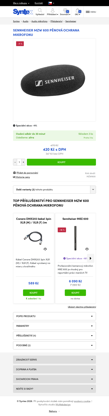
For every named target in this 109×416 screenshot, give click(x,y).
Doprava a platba (26, 369)
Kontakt (39, 3)
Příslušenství (56, 21)
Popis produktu (25, 316)
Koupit (61, 162)
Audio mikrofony (39, 21)
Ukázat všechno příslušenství (82, 306)
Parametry (22, 326)
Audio (25, 21)
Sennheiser (70, 21)
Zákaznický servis (26, 359)
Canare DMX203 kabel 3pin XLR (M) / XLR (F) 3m (33, 220)
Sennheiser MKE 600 (75, 219)
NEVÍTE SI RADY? (24, 388)
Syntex (16, 21)
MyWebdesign (63, 404)
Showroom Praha (27, 379)
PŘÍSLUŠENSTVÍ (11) (26, 335)
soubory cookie (82, 401)
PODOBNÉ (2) (23, 345)
